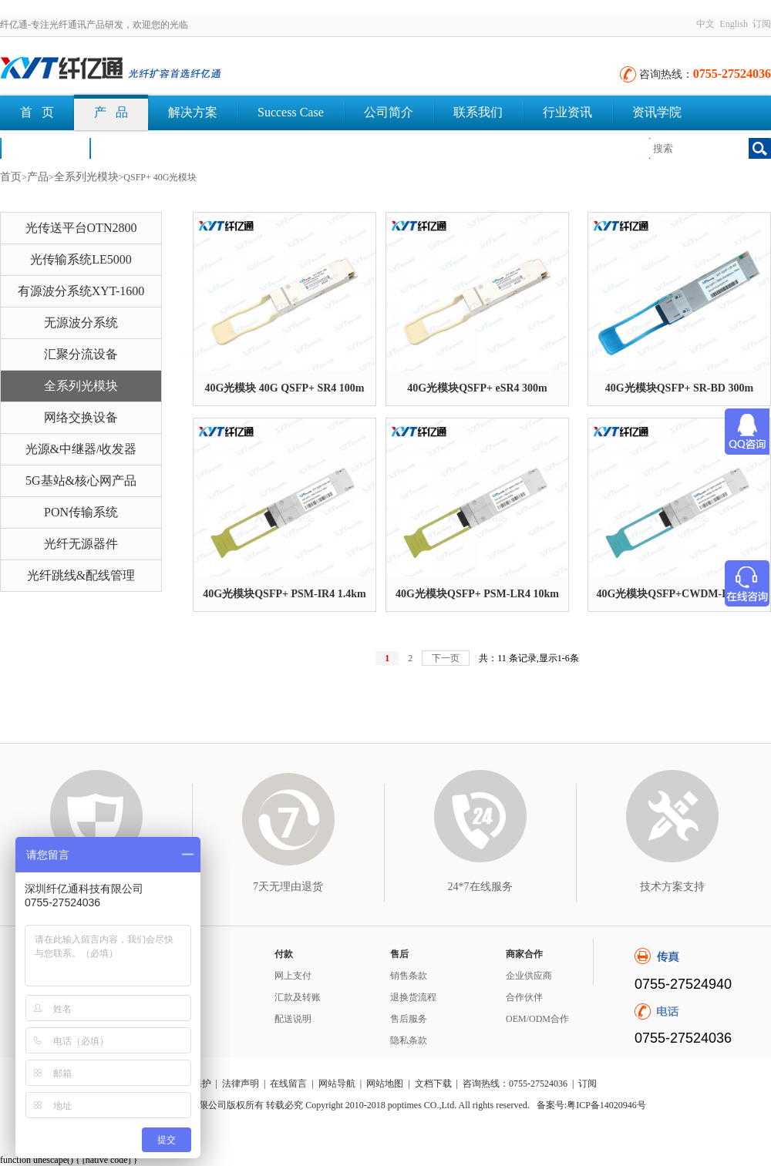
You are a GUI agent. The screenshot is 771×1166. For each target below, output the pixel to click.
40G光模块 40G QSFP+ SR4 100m (284, 388)
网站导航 (336, 1083)
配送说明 (292, 1018)
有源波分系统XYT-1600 (81, 290)
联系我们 (478, 112)
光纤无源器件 (81, 543)
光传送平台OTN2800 (81, 227)
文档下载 (134, 147)
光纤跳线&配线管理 (81, 575)
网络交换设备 (81, 417)
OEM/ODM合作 (537, 1018)
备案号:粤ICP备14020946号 (591, 1105)
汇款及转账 (297, 997)
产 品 (111, 112)
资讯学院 (657, 112)
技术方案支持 (672, 886)
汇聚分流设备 (81, 354)
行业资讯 (567, 112)
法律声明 (240, 1083)
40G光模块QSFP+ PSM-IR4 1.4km (284, 594)
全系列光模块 (86, 177)
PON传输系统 (81, 512)
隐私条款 (408, 1040)
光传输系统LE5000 (81, 259)
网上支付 (292, 975)
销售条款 (408, 975)
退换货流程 (413, 997)
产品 (38, 177)
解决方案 (192, 112)
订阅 (761, 23)
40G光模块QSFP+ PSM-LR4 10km (477, 594)
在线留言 (288, 1083)
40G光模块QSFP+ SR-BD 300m (679, 388)
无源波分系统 (81, 322)
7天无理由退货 (288, 886)
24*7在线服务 (480, 886)
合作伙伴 (524, 997)
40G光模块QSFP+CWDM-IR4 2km (679, 594)
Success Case (291, 112)
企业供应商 (529, 975)
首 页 (37, 112)
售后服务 (408, 1018)
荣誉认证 (44, 147)
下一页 (446, 658)
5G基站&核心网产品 (80, 480)
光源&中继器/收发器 (81, 448)
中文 (705, 23)
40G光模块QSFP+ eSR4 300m (477, 388)
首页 (11, 177)
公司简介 (388, 112)
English (733, 23)
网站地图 (384, 1083)
